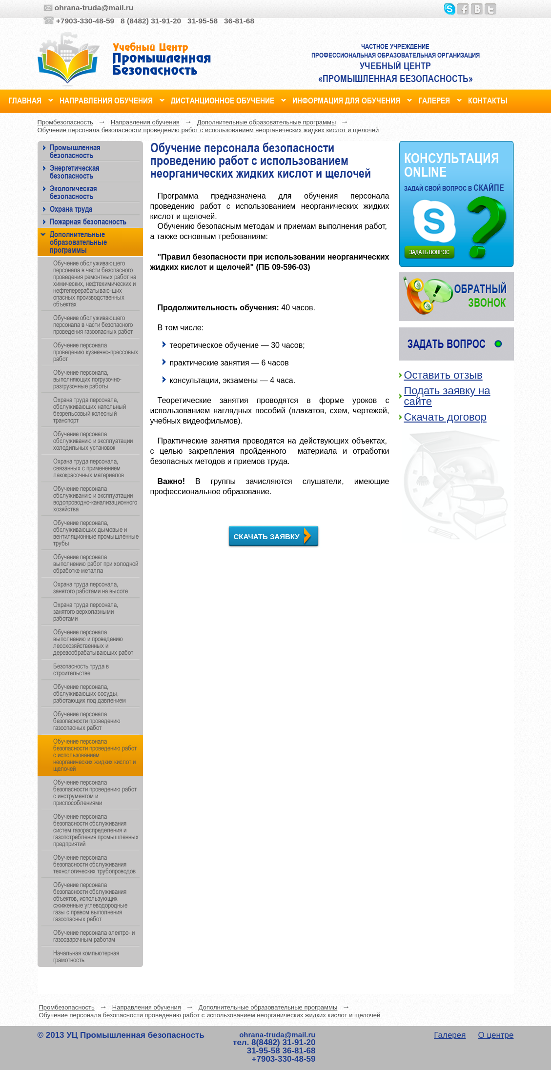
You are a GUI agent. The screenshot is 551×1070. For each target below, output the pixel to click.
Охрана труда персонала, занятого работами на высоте (90, 587)
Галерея (434, 99)
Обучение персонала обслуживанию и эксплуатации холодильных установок (93, 440)
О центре (495, 1035)
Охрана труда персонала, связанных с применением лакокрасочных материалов (88, 468)
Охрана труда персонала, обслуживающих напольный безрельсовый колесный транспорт (89, 410)
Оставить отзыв (443, 375)
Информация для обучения (346, 99)
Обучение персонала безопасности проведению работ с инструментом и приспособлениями (95, 792)
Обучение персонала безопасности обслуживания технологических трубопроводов (94, 864)
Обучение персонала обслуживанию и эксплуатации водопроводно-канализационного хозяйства (95, 499)
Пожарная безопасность (88, 221)
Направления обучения (106, 99)
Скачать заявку (267, 536)
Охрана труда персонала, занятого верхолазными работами (85, 611)
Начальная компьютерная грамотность (86, 956)
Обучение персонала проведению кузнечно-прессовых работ (95, 352)
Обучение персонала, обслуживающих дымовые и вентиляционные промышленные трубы (96, 533)
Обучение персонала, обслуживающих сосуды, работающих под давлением (89, 693)
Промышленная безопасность (75, 151)
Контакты (488, 99)
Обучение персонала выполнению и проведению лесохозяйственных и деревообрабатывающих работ (93, 642)
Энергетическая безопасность (75, 171)
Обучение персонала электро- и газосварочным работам (94, 936)
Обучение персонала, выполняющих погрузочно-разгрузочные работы (87, 379)
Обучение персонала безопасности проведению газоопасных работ (87, 720)
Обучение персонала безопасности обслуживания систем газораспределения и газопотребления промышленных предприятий (96, 830)
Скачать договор (445, 417)
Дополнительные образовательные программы (266, 122)
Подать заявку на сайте (447, 395)
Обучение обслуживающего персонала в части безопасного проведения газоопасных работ (93, 324)
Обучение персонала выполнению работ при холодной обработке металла (95, 563)
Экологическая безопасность (73, 192)
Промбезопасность (65, 122)
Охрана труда (71, 208)
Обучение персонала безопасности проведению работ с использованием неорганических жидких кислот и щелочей (208, 130)
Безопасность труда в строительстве (81, 669)
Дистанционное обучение (222, 99)
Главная (24, 99)
